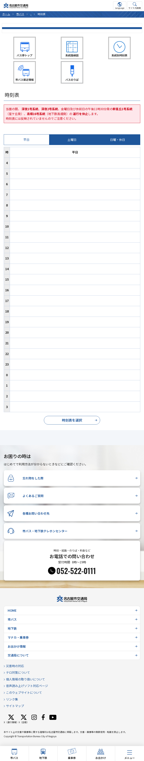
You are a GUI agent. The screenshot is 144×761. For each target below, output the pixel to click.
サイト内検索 (134, 7)
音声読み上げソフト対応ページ (27, 685)
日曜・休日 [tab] (117, 139)
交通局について (18, 655)
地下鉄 (12, 628)
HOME (12, 610)
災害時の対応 (15, 666)
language (119, 7)
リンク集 (12, 699)
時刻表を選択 (72, 420)
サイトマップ (15, 705)
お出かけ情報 (17, 646)
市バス (20, 14)
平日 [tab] (26, 139)
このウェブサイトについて (24, 692)
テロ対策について (18, 672)
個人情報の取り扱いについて (25, 679)
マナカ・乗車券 (18, 637)
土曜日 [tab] (72, 139)
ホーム (6, 14)
